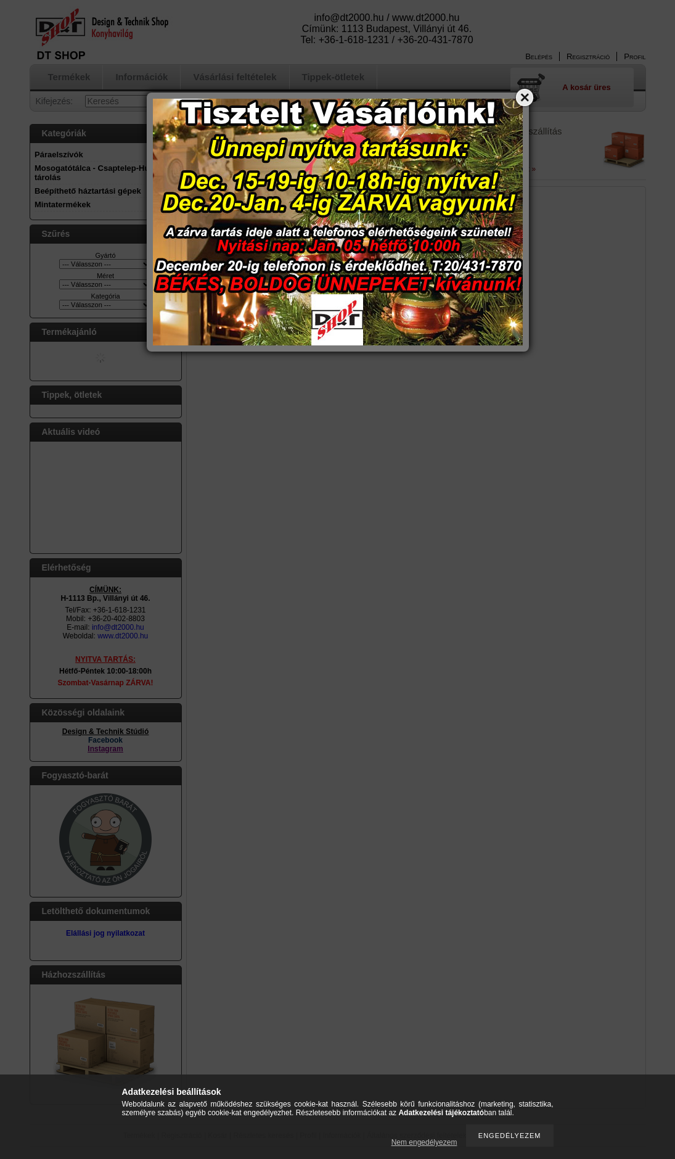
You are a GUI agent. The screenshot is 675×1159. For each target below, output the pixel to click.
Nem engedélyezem (424, 1142)
